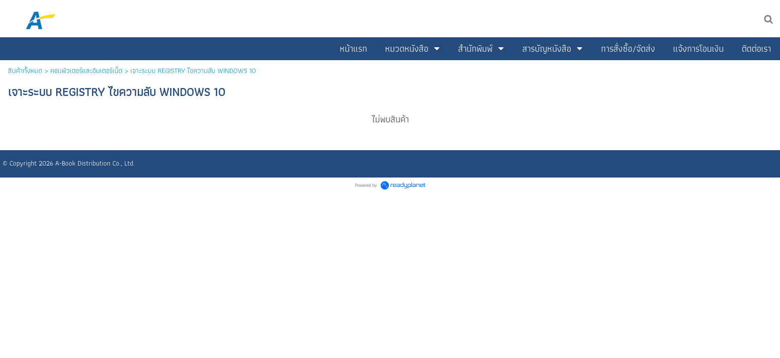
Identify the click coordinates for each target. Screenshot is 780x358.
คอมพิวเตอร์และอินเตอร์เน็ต (86, 70)
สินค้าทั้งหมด (25, 70)
